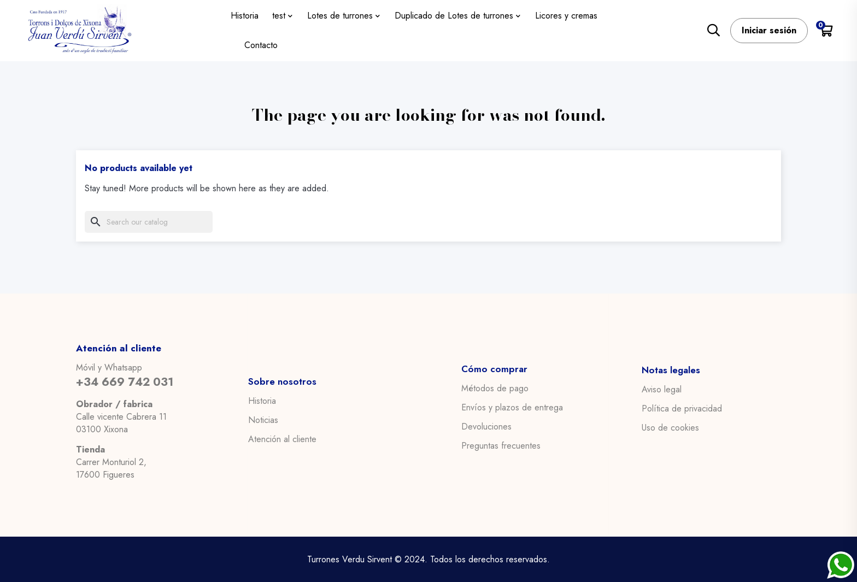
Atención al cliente (282, 439)
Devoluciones (486, 427)
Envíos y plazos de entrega (512, 408)
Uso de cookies (670, 427)
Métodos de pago (495, 388)
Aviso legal (662, 389)
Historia (262, 400)
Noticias (263, 420)
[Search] (149, 222)
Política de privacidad (682, 408)
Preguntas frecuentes (501, 446)
